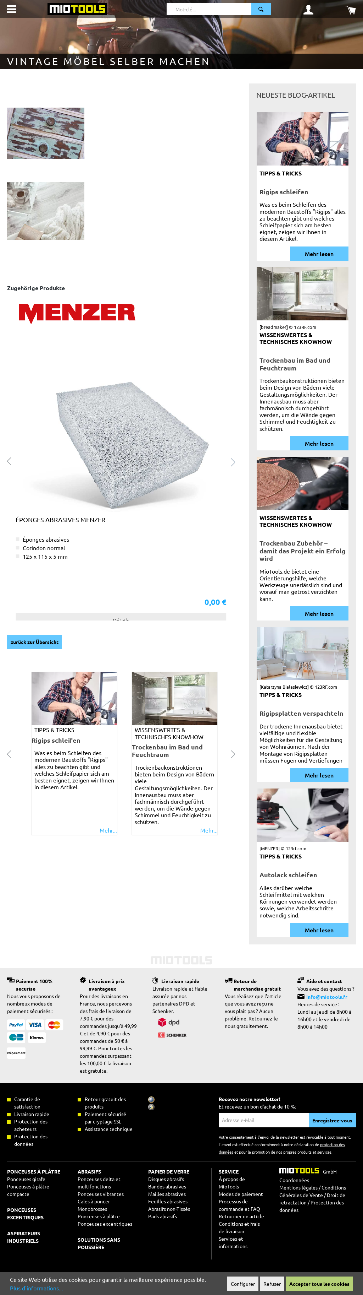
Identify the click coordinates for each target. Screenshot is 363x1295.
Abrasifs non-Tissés (169, 1208)
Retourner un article (241, 1216)
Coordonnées (294, 1180)
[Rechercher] (261, 9)
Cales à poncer (94, 1201)
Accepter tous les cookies (319, 1283)
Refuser (272, 1283)
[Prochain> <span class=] (233, 460)
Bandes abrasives (167, 1186)
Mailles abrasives (167, 1194)
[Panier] (350, 9)
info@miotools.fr (326, 996)
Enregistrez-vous (332, 1120)
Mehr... (108, 830)
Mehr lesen (319, 254)
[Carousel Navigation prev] (9, 753)
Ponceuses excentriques (105, 1223)
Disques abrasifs (166, 1179)
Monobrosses (92, 1208)
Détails (121, 620)
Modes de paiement (241, 1194)
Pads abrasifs (162, 1216)
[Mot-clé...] (209, 9)
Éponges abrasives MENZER (60, 519)
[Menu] (11, 9)
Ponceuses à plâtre (99, 1216)
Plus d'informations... (36, 1287)
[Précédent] (9, 460)
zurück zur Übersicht (34, 642)
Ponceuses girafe (26, 1179)
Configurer (243, 1283)
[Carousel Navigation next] (233, 753)
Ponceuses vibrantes (101, 1194)
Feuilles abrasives (168, 1201)
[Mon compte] (308, 9)
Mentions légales (298, 1187)
